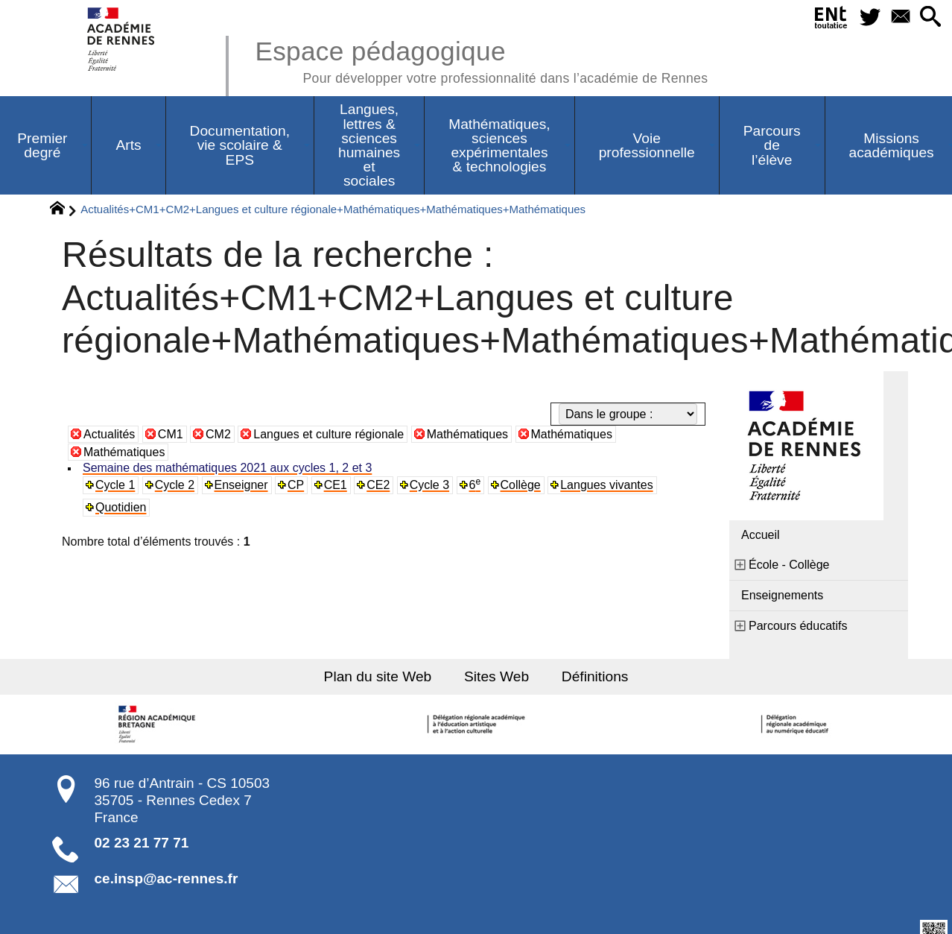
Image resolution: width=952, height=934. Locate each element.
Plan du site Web (379, 676)
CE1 (333, 485)
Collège (517, 485)
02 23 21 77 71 (142, 842)
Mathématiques (467, 434)
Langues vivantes (602, 485)
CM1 (170, 434)
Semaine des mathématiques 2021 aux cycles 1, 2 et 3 (225, 467)
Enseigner (239, 485)
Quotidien (120, 507)
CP (294, 485)
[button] (930, 17)
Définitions (593, 676)
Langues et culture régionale (328, 434)
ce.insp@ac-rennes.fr (166, 878)
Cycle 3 (426, 485)
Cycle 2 (174, 485)
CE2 (375, 485)
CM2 (218, 434)
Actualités (109, 434)
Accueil (760, 534)
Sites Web (496, 676)
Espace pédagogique (481, 60)
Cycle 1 (115, 485)
